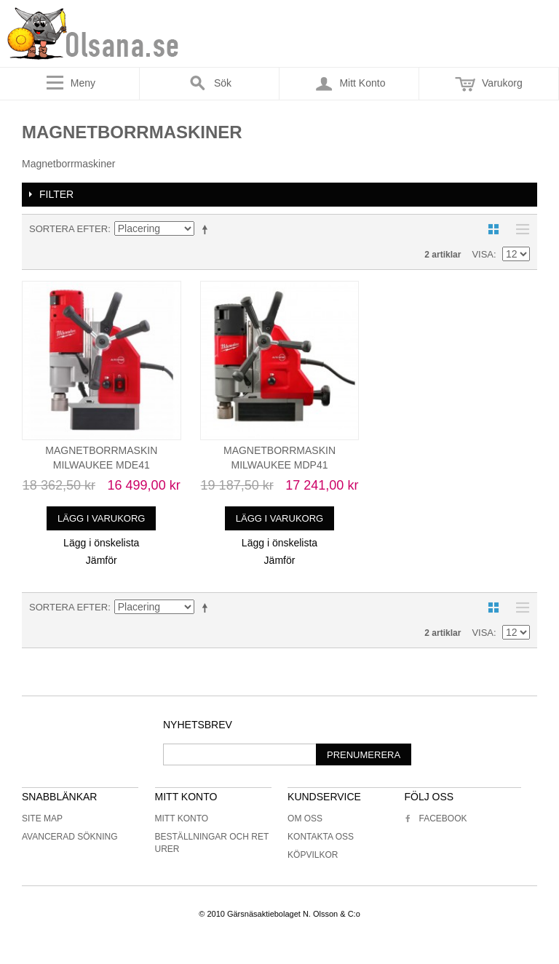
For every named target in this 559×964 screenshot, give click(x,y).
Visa (482, 254)
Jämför (101, 560)
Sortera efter (68, 228)
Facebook (435, 818)
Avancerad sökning (70, 837)
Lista (519, 229)
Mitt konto (182, 818)
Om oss (305, 818)
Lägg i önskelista (101, 543)
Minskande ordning (207, 229)
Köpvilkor (313, 855)
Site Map (42, 818)
